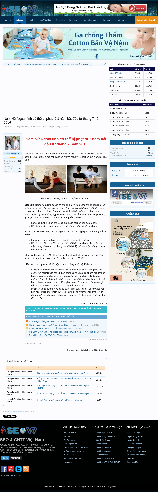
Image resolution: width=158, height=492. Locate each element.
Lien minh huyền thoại (136, 455)
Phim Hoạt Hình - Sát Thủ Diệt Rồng (45, 335)
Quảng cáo (132, 213)
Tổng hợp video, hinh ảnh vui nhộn (29, 127)
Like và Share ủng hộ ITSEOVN (19, 411)
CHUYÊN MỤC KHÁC (138, 427)
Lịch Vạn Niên (45, 20)
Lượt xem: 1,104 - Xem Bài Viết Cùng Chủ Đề (50, 316)
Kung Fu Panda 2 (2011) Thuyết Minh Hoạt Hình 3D (52, 328)
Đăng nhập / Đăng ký (146, 20)
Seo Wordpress (70, 440)
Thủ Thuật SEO (70, 433)
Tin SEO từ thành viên (72, 455)
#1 (106, 343)
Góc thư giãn (132, 462)
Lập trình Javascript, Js (105, 458)
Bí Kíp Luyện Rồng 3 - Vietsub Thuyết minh (48, 321)
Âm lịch (115, 175)
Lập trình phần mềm (104, 433)
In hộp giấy (106, 20)
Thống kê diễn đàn (133, 143)
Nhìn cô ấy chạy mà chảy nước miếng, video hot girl (59, 400)
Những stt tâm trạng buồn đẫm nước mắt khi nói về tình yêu (63, 393)
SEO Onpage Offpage (72, 444)
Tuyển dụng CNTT (134, 440)
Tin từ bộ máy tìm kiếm (72, 458)
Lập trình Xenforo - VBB (105, 447)
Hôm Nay (132, 164)
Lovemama (74, 20)
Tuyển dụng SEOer (135, 436)
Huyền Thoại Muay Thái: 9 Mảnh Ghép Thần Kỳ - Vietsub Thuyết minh (60, 325)
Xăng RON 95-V (116, 73)
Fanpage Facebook (133, 185)
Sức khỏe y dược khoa (136, 451)
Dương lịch (116, 171)
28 (20, 169)
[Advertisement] (55, 89)
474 (19, 164)
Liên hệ (31, 20)
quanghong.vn (90, 20)
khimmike (149, 156)
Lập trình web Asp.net (104, 451)
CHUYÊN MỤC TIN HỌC (108, 427)
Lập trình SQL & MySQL (105, 436)
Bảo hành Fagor (133, 433)
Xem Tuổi (60, 20)
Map (3, 475)
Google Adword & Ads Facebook (76, 447)
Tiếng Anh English (134, 447)
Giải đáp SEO (69, 462)
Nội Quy (18, 475)
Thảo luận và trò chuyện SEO (75, 451)
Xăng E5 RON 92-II (117, 82)
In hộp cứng (120, 20)
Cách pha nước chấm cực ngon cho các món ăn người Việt (63, 373)
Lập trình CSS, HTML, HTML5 (108, 462)
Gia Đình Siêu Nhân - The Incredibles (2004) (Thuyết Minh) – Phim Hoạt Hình (63, 332)
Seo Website (68, 436)
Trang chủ (6, 20)
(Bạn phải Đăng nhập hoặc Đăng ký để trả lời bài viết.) (87, 350)
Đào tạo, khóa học (134, 444)
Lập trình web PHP (103, 455)
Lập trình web (101, 444)
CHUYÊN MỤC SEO (74, 427)
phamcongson (57, 127)
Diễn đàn (19, 20)
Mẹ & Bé (130, 458)
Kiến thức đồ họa (103, 440)
